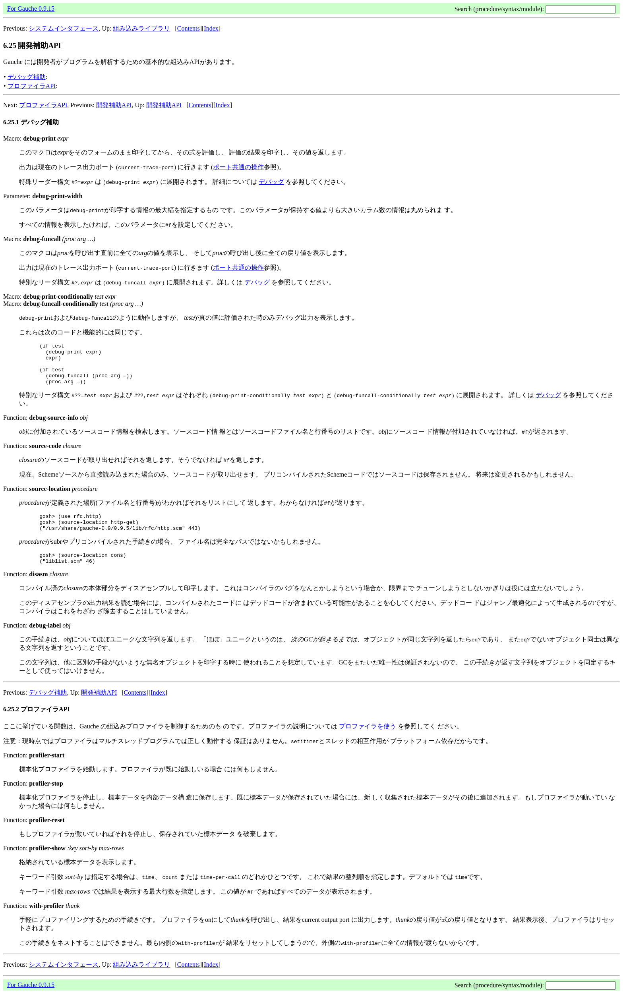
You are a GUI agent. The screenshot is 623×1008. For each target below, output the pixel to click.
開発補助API (114, 105)
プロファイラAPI (32, 86)
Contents (188, 28)
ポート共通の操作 (238, 167)
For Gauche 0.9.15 (30, 8)
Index (211, 28)
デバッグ (271, 181)
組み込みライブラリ (141, 28)
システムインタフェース (64, 28)
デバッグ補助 (27, 76)
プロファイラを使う (367, 740)
